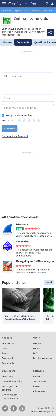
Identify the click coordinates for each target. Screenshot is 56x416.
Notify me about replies (17, 115)
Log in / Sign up (52, 4)
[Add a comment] (28, 82)
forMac (36, 386)
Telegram (5, 408)
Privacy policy (9, 358)
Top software (39, 381)
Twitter (22, 408)
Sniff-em (48, 10)
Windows (6, 10)
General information (12, 381)
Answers (37, 376)
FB (13, 408)
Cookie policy (8, 362)
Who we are (8, 343)
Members (38, 343)
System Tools (21, 10)
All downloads (40, 391)
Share (50, 32)
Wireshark (22, 224)
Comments (23, 42)
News (4, 348)
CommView (22, 241)
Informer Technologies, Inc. (42, 411)
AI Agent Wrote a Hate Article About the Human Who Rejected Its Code (21, 317)
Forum (36, 348)
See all (49, 282)
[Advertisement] (28, 61)
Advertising (7, 376)
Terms (5, 353)
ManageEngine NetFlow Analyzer (35, 261)
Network (36, 10)
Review (7, 42)
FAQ (35, 353)
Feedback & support (43, 358)
